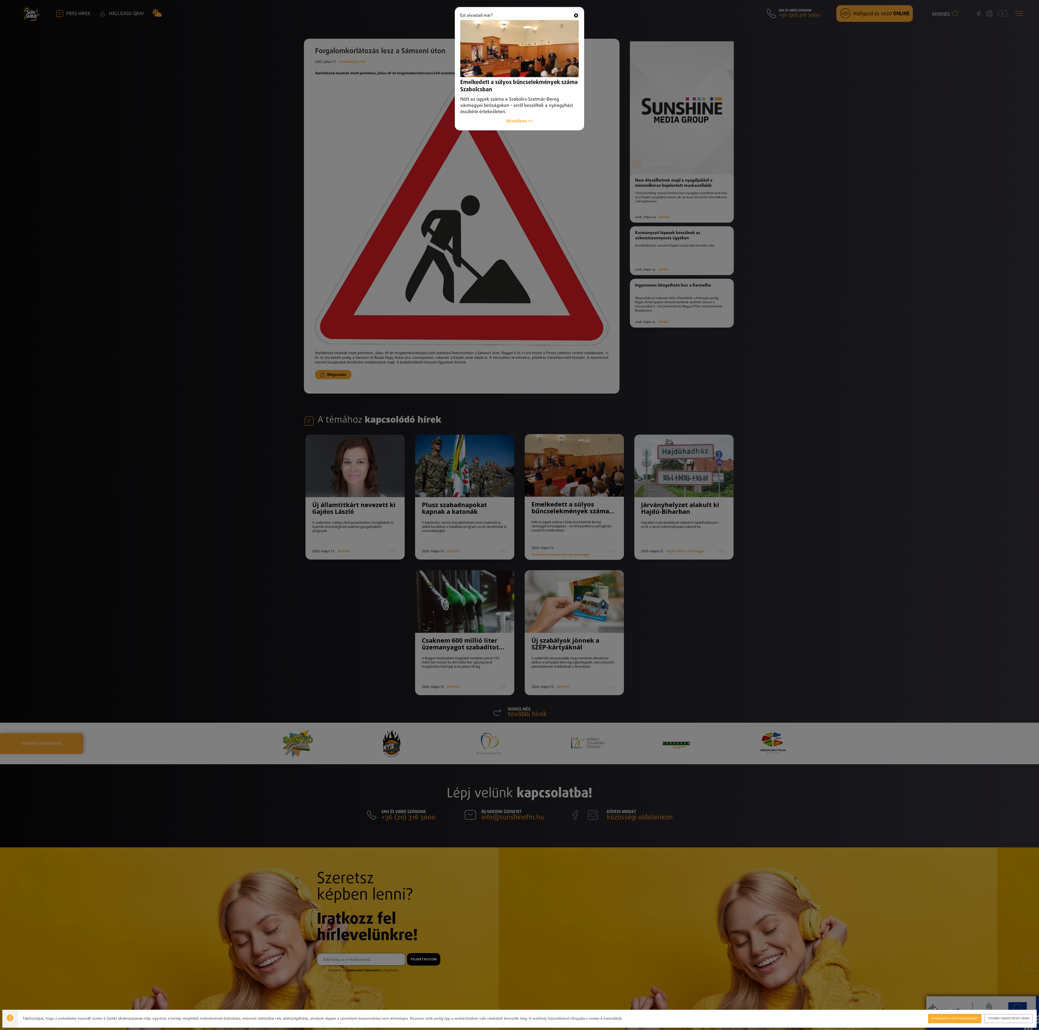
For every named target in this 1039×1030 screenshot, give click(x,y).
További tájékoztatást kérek (1008, 1018)
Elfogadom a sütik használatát (954, 1018)
